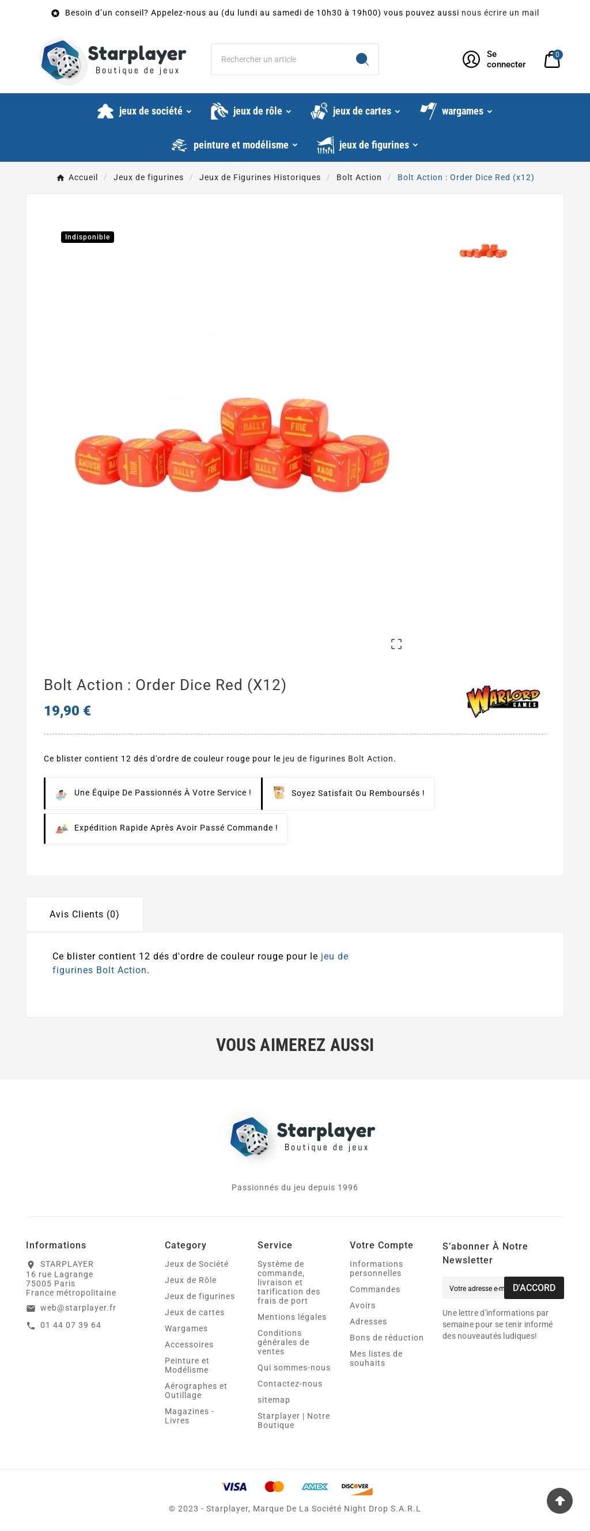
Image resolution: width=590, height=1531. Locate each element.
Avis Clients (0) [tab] (85, 914)
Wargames (186, 1328)
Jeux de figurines (200, 1296)
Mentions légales (292, 1316)
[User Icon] (496, 59)
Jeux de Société (197, 1264)
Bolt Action (371, 758)
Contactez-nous (290, 1383)
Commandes (375, 1289)
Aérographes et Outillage (196, 1390)
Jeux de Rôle (191, 1280)
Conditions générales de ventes (283, 1342)
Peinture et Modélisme (187, 1365)
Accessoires (189, 1344)
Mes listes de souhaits (376, 1358)
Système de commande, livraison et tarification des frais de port (289, 1282)
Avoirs (363, 1305)
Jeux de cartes (195, 1312)
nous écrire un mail (500, 12)
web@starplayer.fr (78, 1307)
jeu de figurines (314, 758)
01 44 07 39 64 (70, 1325)
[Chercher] (279, 59)
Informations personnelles (376, 1268)
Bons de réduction (387, 1337)
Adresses (368, 1321)
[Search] (362, 59)
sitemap (274, 1399)
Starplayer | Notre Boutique (294, 1420)
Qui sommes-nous (294, 1367)
